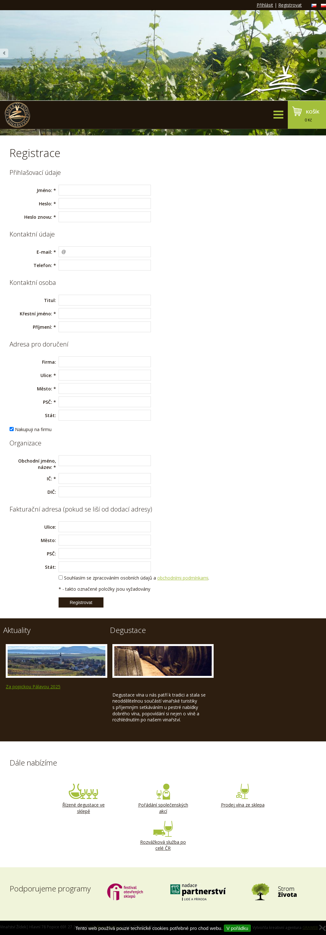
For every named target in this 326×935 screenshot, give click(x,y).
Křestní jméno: (36, 314)
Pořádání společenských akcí (163, 799)
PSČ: (47, 402)
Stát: (50, 415)
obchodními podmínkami (182, 578)
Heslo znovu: (38, 217)
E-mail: (44, 252)
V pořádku (237, 928)
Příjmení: (42, 327)
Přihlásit (265, 5)
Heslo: (45, 204)
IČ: (49, 479)
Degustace (128, 630)
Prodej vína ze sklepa (243, 796)
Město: (44, 389)
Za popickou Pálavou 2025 (33, 687)
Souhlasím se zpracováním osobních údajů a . (136, 578)
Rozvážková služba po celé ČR (163, 836)
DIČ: (51, 492)
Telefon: (42, 265)
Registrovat (290, 5)
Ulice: (46, 375)
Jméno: (44, 190)
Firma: (49, 362)
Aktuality (17, 630)
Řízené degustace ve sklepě (83, 799)
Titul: (50, 300)
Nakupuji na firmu (33, 429)
